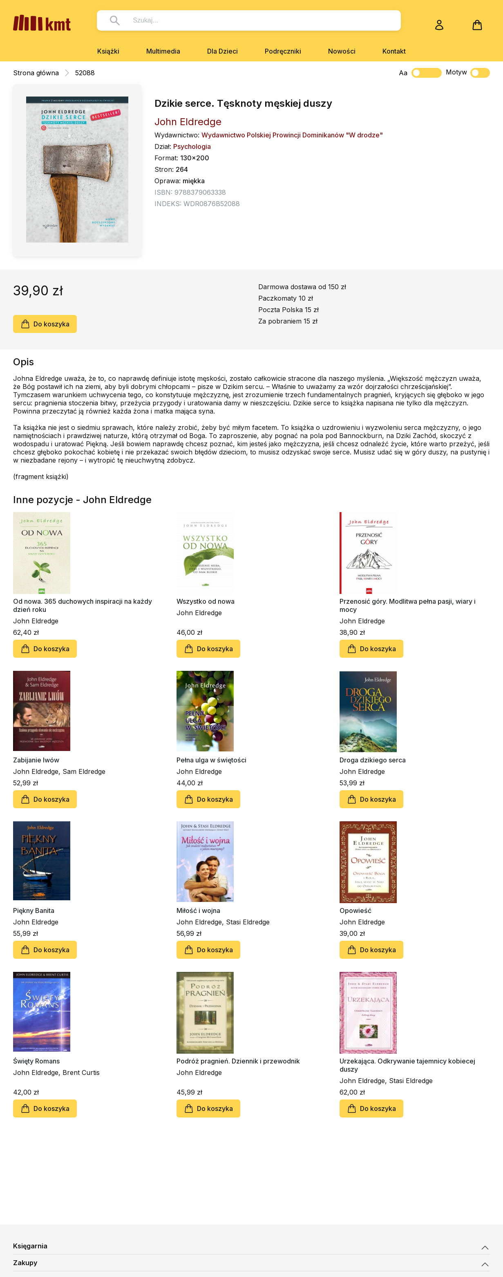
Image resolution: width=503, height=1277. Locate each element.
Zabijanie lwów (36, 760)
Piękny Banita (33, 910)
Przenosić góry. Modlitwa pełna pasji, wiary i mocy (408, 605)
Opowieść (355, 910)
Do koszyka (44, 324)
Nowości (341, 51)
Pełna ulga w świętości (211, 760)
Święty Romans (36, 1061)
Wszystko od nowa (206, 601)
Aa (403, 73)
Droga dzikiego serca (373, 760)
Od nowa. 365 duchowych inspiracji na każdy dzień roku (82, 605)
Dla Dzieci (222, 51)
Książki (108, 51)
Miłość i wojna (198, 910)
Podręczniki (283, 51)
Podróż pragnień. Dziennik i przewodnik (238, 1061)
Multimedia (163, 51)
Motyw (468, 73)
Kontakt (394, 51)
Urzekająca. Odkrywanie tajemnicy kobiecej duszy (407, 1065)
